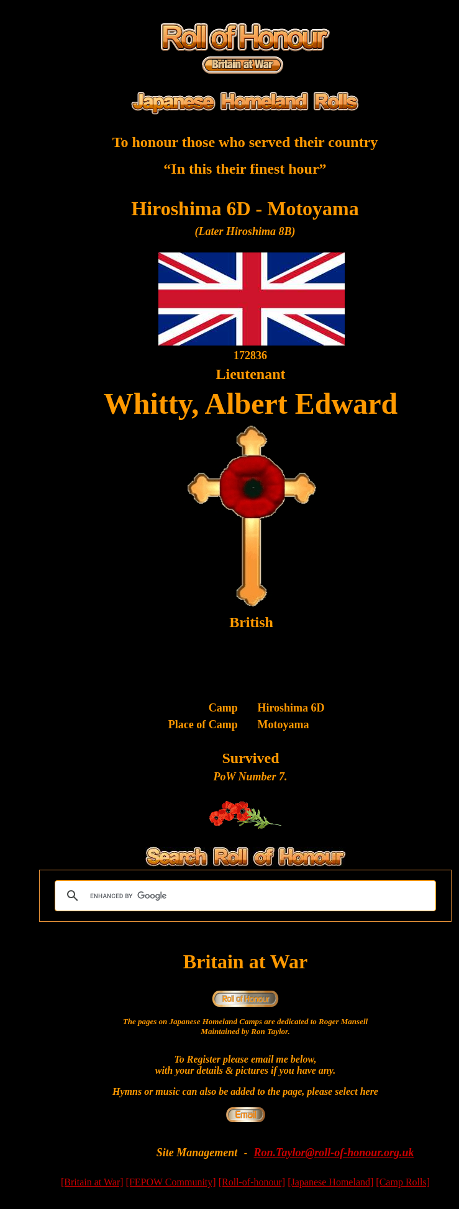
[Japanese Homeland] (330, 1182)
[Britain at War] (92, 1182)
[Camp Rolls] (403, 1182)
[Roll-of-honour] (252, 1182)
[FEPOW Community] (171, 1182)
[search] (243, 895)
